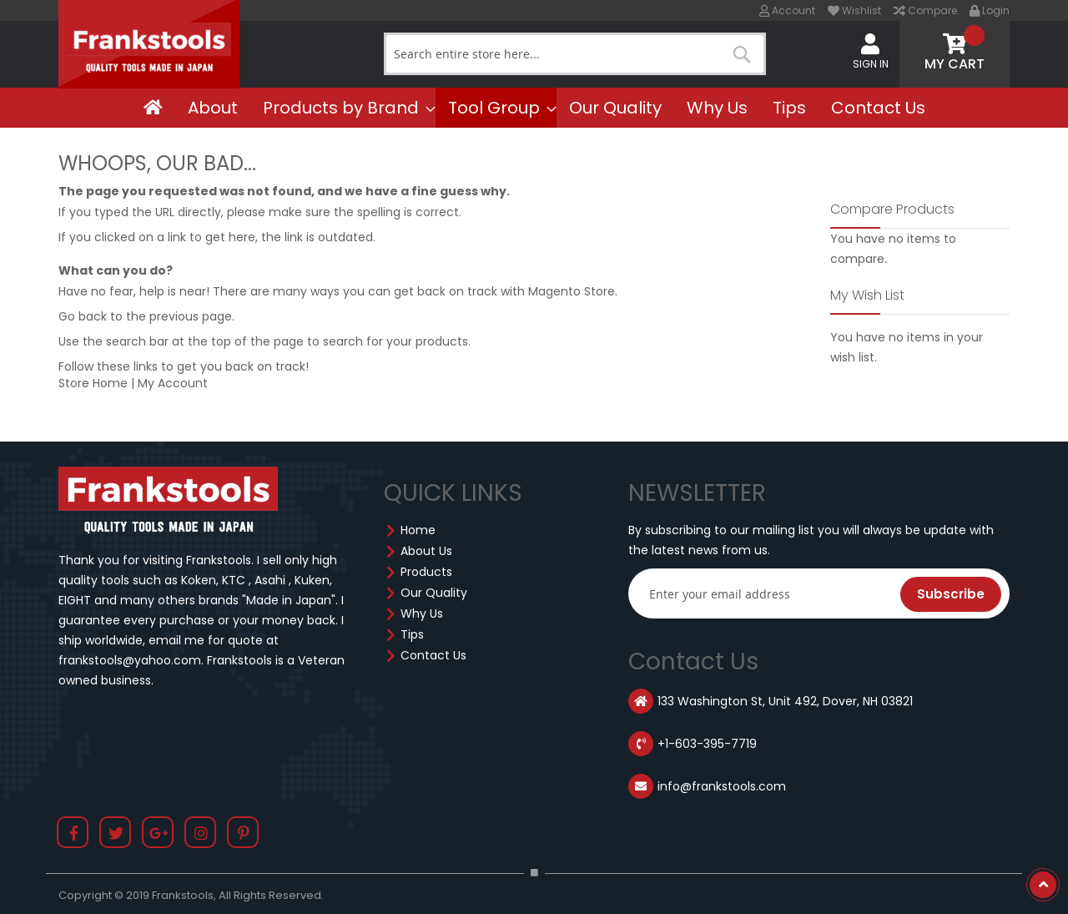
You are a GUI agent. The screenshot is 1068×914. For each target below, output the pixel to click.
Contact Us (433, 655)
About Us (426, 551)
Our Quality (433, 592)
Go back (82, 316)
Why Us (421, 613)
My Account (173, 383)
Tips (412, 634)
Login (990, 10)
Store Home (93, 383)
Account (787, 10)
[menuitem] (153, 108)
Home (418, 530)
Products (426, 571)
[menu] (534, 108)
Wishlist (854, 10)
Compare (925, 10)
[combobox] (574, 54)
